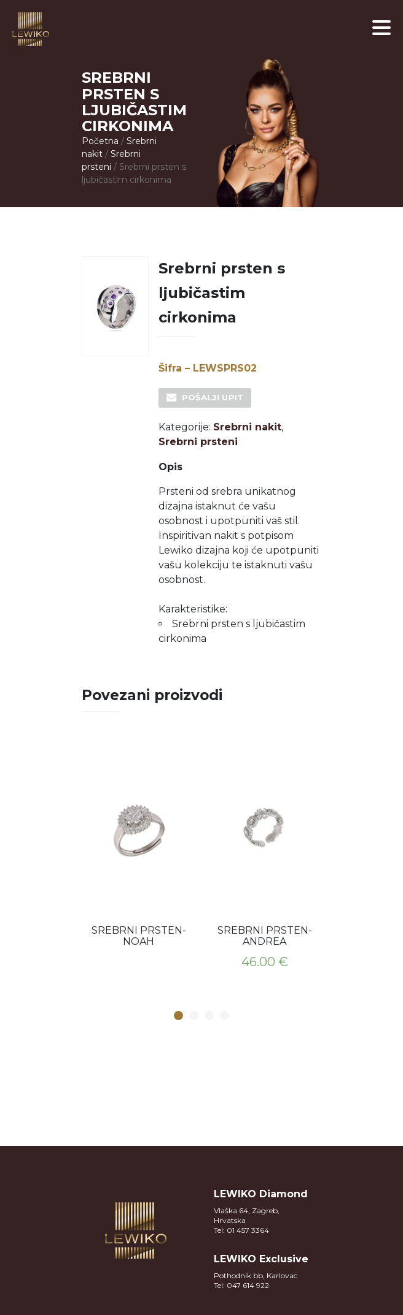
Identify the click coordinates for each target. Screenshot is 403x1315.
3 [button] (209, 1016)
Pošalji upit (213, 397)
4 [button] (225, 1016)
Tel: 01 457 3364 (241, 1230)
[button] (381, 27)
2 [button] (194, 1016)
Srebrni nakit (247, 427)
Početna (100, 141)
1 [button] (179, 1016)
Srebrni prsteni (198, 442)
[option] (139, 844)
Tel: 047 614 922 (241, 1285)
